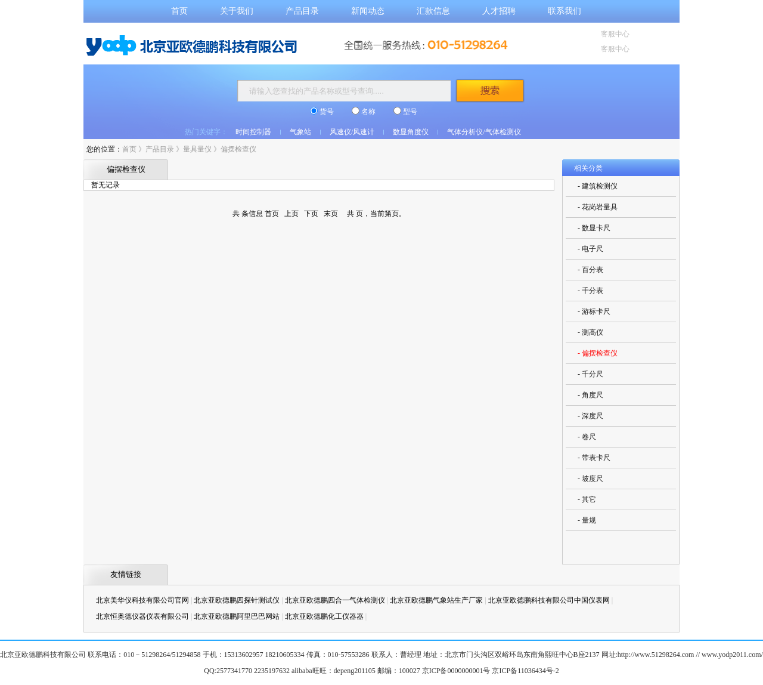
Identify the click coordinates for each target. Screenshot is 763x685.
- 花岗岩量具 (598, 207)
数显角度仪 (411, 132)
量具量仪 (197, 149)
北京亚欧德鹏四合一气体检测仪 (335, 600)
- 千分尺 (590, 374)
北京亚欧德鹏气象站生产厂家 (436, 600)
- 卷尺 (587, 437)
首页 (179, 11)
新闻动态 (367, 11)
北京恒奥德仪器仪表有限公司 (142, 616)
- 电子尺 (590, 249)
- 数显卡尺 (594, 228)
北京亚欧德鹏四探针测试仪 (237, 600)
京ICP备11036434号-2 (525, 671)
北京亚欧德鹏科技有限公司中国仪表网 (549, 600)
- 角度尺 (590, 395)
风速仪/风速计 (352, 132)
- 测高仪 (590, 332)
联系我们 (564, 11)
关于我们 (236, 11)
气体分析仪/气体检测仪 (483, 132)
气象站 (300, 132)
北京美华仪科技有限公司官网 (142, 600)
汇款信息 (433, 11)
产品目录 (302, 11)
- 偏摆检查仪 (598, 353)
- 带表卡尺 (594, 457)
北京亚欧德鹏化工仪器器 (324, 616)
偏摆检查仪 (238, 149)
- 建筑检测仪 (598, 186)
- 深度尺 (590, 416)
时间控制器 (253, 132)
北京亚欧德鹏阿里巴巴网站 (237, 616)
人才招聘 (499, 11)
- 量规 (587, 520)
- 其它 (587, 499)
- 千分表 (590, 290)
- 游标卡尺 (594, 311)
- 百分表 (590, 270)
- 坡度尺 (590, 478)
